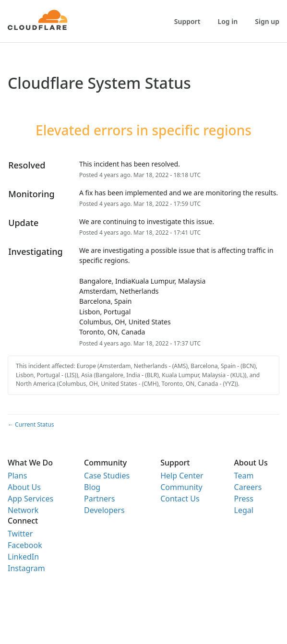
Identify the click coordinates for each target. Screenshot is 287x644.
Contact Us (179, 498)
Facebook (25, 545)
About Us (24, 487)
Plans (17, 475)
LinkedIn (23, 556)
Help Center (181, 475)
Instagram (26, 568)
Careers (248, 487)
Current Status (31, 424)
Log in (228, 21)
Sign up (267, 21)
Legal (243, 510)
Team (244, 475)
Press (243, 498)
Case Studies (107, 475)
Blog (92, 487)
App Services (30, 498)
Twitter (20, 533)
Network (23, 510)
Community (181, 487)
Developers (104, 510)
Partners (99, 498)
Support (187, 21)
